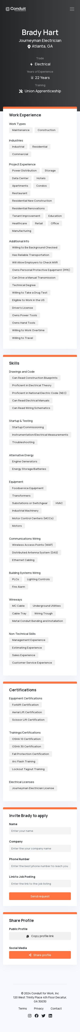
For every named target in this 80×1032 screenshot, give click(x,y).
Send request (40, 896)
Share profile (40, 955)
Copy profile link (39, 936)
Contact (56, 1008)
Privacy (39, 1008)
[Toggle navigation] (72, 9)
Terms (22, 1008)
